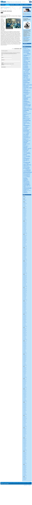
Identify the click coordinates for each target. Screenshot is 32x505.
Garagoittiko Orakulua (5, 7)
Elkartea (21, 4)
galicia (20, 48)
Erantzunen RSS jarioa (27, 14)
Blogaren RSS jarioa (27, 13)
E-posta (2, 57)
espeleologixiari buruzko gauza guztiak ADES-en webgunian (26, 38)
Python (8, 483)
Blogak (7, 4)
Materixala (12, 4)
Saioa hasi (30, 0)
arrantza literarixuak (16, 48)
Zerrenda (26, 4)
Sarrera (3, 4)
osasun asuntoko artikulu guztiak (26, 39)
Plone (5, 483)
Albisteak (17, 4)
